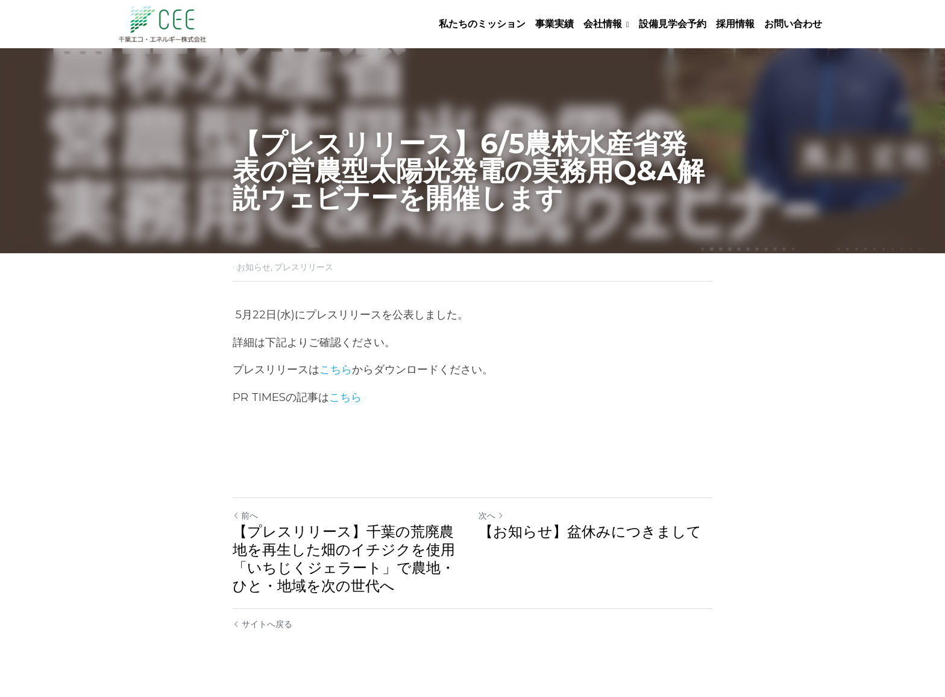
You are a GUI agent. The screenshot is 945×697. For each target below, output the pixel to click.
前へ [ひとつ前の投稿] (245, 515)
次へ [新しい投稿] (491, 515)
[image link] (162, 23)
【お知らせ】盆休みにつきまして (590, 531)
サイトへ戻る (262, 624)
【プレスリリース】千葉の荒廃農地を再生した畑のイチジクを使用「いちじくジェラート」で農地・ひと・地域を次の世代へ (344, 558)
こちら (335, 369)
